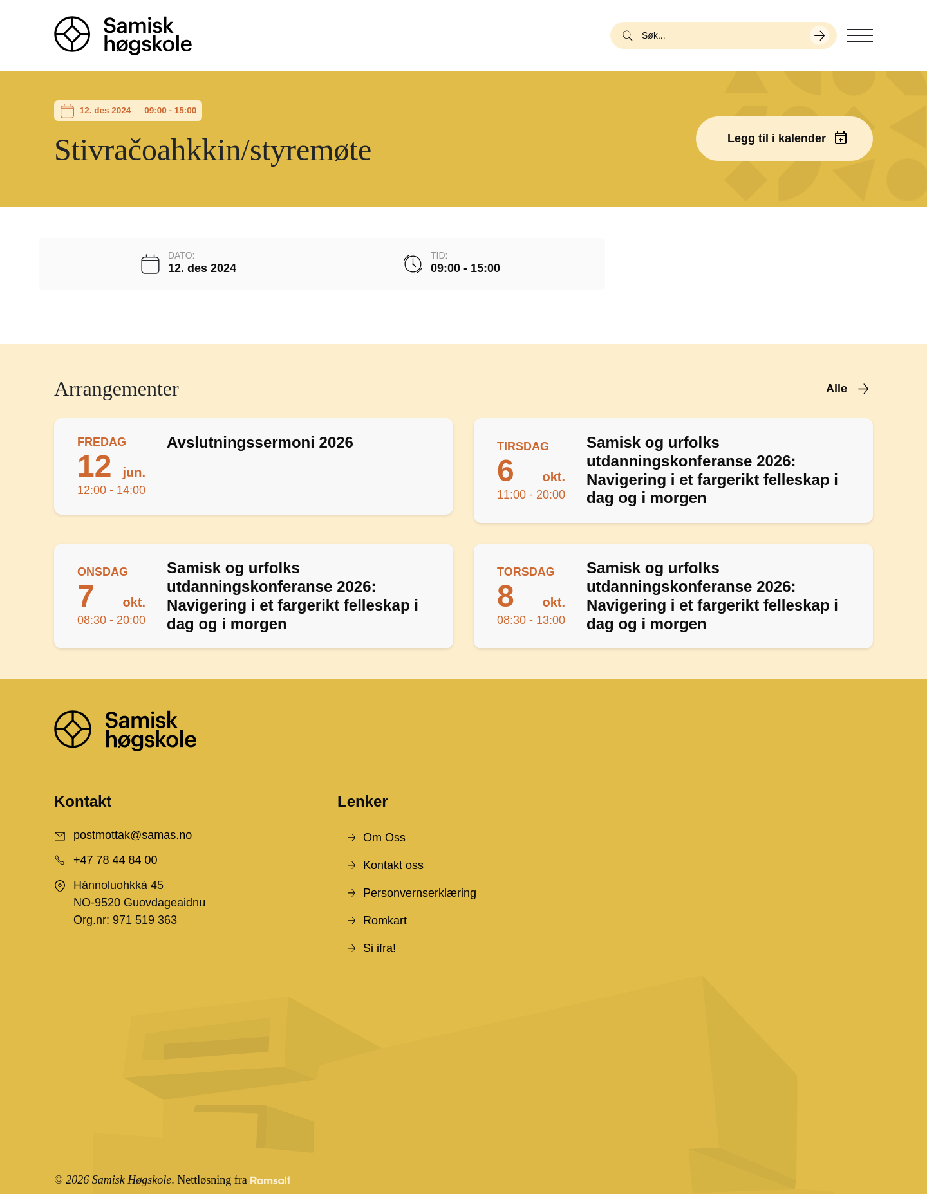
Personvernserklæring (419, 892)
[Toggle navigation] (860, 35)
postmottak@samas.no (132, 835)
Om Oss (384, 837)
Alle (836, 388)
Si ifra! (379, 948)
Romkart (385, 920)
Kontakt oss (393, 865)
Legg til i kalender (776, 138)
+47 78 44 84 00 (115, 860)
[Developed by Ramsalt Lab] (270, 1180)
